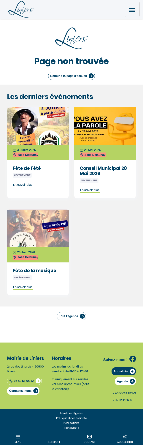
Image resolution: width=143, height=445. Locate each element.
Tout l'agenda (68, 316)
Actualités (121, 371)
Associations (124, 393)
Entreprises (122, 400)
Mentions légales (71, 413)
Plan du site (71, 428)
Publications (71, 423)
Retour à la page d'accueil (68, 75)
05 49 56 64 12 (21, 381)
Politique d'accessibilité (71, 418)
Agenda (122, 381)
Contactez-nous (20, 390)
